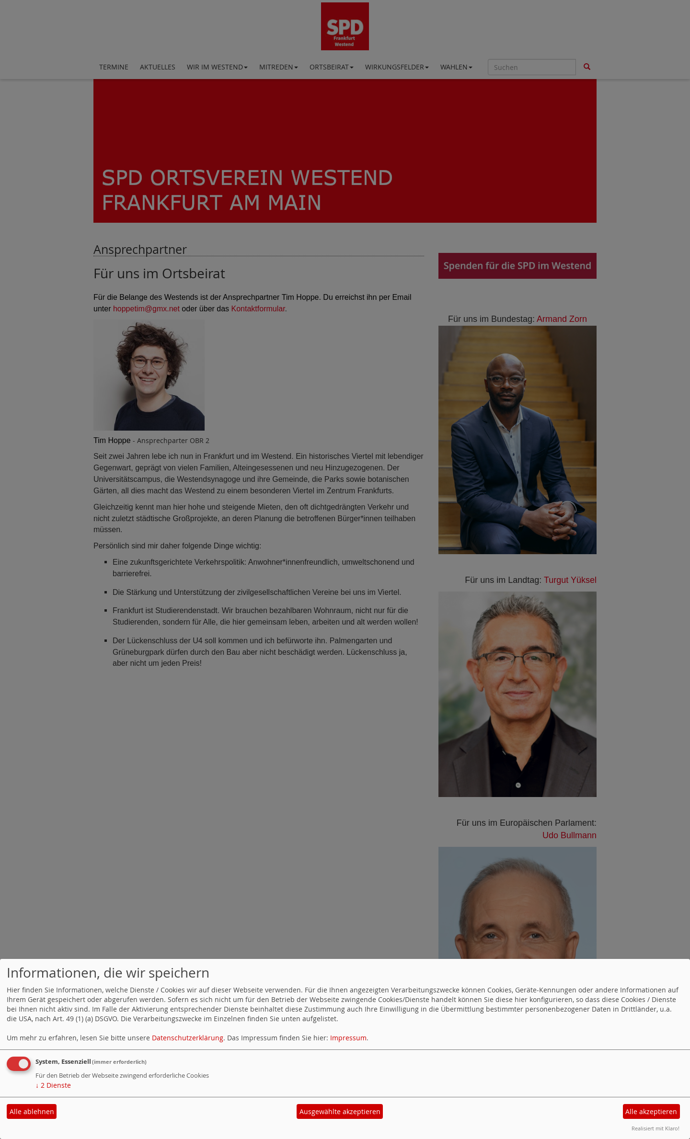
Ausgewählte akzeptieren (339, 1111)
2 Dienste (53, 1085)
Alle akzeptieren (651, 1111)
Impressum (348, 1037)
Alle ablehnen (32, 1111)
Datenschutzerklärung (187, 1037)
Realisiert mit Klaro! (655, 1128)
